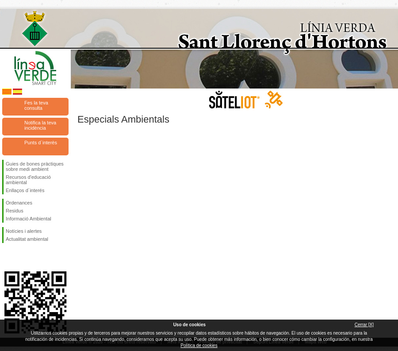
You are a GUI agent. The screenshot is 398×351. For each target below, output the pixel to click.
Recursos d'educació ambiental (28, 179)
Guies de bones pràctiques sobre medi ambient (35, 166)
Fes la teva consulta (36, 105)
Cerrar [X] (364, 324)
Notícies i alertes (24, 231)
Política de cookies (198, 345)
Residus (14, 210)
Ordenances (19, 202)
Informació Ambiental (28, 218)
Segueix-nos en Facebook (7, 257)
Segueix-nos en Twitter (22, 257)
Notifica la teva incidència (40, 125)
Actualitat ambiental (27, 239)
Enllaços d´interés (25, 190)
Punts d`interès (40, 142)
